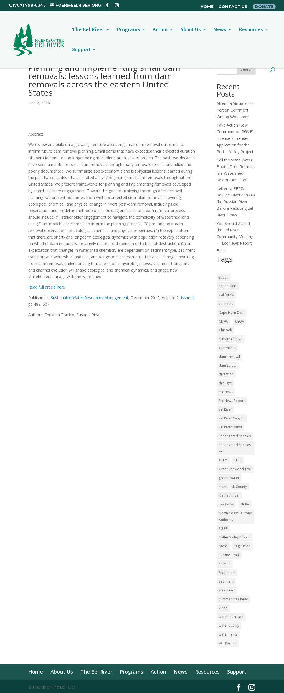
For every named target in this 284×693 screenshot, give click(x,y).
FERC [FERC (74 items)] (238, 460)
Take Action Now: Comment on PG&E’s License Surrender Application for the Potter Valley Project (236, 138)
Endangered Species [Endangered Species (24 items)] (235, 436)
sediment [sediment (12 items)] (226, 581)
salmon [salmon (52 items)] (224, 564)
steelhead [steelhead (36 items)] (226, 590)
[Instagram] (117, 5)
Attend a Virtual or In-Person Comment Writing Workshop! (236, 110)
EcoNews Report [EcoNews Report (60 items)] (232, 400)
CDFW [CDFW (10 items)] (223, 321)
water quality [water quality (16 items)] (229, 625)
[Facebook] (107, 5)
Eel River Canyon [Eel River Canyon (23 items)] (232, 418)
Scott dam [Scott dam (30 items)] (227, 572)
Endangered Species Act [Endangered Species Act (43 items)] (235, 448)
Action (160, 29)
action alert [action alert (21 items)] (228, 286)
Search (246, 69)
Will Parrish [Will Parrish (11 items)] (227, 643)
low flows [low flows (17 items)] (226, 504)
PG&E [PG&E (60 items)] (223, 528)
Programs (128, 29)
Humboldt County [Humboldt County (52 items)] (233, 486)
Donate (264, 6)
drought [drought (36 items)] (225, 383)
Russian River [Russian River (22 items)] (229, 555)
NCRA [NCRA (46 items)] (244, 504)
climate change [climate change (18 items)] (230, 339)
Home (207, 7)
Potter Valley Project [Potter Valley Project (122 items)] (234, 537)
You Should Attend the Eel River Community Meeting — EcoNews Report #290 (235, 236)
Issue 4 (187, 297)
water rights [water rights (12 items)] (228, 634)
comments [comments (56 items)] (227, 347)
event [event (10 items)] (223, 460)
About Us (190, 29)
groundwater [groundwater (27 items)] (229, 478)
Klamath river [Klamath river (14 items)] (229, 495)
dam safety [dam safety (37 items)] (227, 365)
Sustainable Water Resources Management (89, 297)
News (219, 29)
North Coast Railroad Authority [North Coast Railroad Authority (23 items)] (235, 516)
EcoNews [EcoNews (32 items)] (226, 392)
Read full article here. (47, 287)
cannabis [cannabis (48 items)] (226, 303)
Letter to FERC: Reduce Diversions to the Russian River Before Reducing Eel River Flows (236, 201)
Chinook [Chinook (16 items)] (225, 330)
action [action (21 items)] (224, 277)
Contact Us (233, 7)
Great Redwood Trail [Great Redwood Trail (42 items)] (235, 469)
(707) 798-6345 (29, 5)
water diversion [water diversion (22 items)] (231, 616)
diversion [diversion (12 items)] (226, 374)
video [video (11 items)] (223, 608)
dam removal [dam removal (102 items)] (229, 356)
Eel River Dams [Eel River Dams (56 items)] (230, 427)
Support (81, 49)
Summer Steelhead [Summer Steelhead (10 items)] (233, 599)
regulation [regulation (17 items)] (242, 546)
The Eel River (88, 29)
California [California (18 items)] (226, 294)
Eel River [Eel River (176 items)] (225, 409)
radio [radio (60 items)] (223, 546)
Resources (251, 29)
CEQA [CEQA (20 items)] (239, 321)
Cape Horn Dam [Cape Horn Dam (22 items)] (231, 312)
